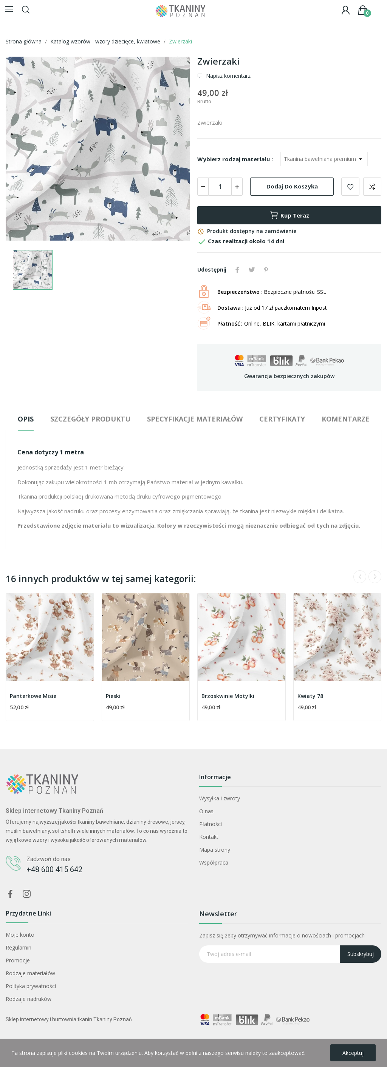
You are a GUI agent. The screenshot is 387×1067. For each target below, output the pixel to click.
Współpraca (213, 862)
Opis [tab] (26, 418)
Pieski (113, 695)
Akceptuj (353, 1052)
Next (374, 576)
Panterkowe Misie (33, 695)
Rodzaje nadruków (28, 998)
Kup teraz (289, 215)
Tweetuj (252, 269)
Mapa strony (214, 849)
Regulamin (18, 947)
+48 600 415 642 (54, 869)
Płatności (210, 824)
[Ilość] (220, 187)
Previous (359, 576)
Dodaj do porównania (372, 186)
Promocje (18, 960)
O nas (206, 811)
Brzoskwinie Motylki (227, 695)
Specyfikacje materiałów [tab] (195, 418)
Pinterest (266, 269)
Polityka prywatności (31, 986)
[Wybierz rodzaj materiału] (324, 159)
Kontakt (208, 836)
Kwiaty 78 (310, 695)
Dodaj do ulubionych (350, 186)
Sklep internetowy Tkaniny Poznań (54, 810)
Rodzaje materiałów (30, 973)
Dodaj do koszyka (292, 186)
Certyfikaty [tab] (282, 418)
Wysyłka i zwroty (219, 798)
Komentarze (346, 418)
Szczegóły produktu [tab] (90, 418)
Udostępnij (237, 269)
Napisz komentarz (227, 76)
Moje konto (20, 934)
